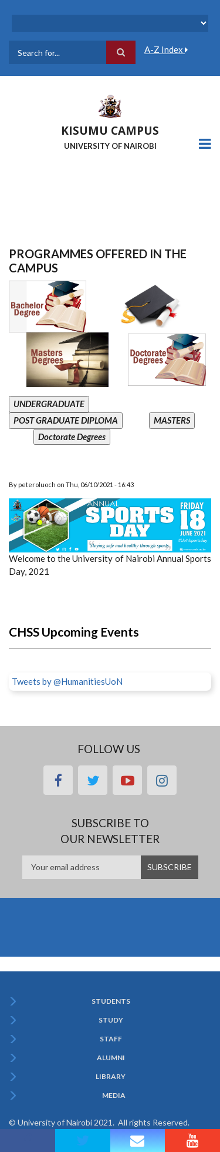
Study (111, 1020)
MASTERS (172, 420)
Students (111, 1001)
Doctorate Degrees (72, 436)
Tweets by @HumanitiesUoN (67, 681)
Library (111, 1076)
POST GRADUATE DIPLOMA (65, 420)
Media (114, 1095)
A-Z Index (166, 49)
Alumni (111, 1057)
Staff (111, 1039)
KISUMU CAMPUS (110, 130)
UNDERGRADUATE (48, 403)
